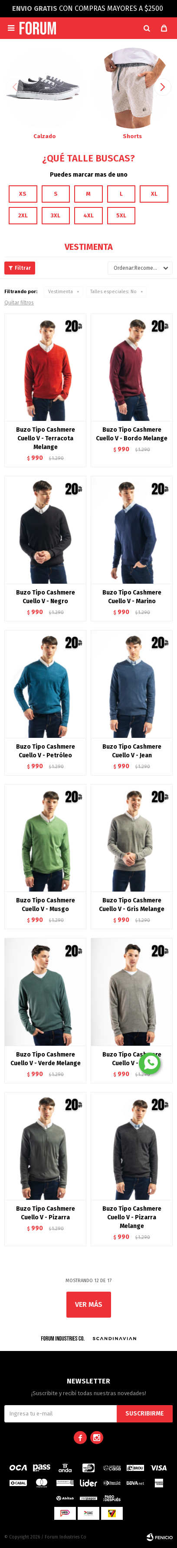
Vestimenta (60, 291)
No (113, 291)
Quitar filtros (19, 303)
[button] (146, 28)
